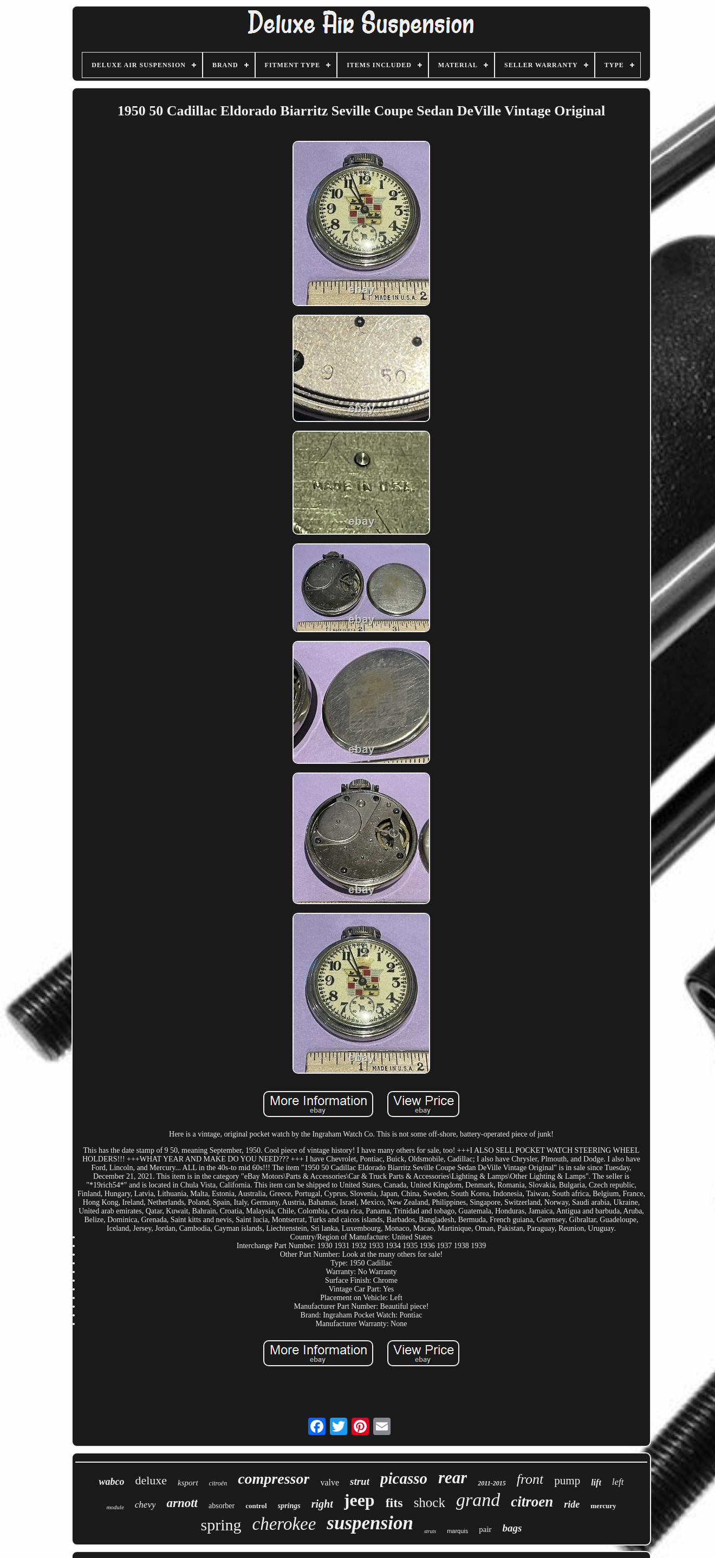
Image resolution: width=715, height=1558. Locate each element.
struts (430, 1531)
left (618, 1482)
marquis (457, 1531)
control (255, 1506)
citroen (532, 1502)
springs (289, 1506)
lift (596, 1482)
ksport (188, 1482)
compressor (273, 1478)
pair (485, 1529)
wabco (111, 1481)
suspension (370, 1523)
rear (452, 1477)
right (322, 1504)
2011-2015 (491, 1483)
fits (394, 1503)
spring (221, 1525)
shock (429, 1502)
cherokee (284, 1524)
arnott (182, 1503)
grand (478, 1500)
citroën (218, 1483)
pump (567, 1480)
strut (359, 1481)
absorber (222, 1506)
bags (512, 1528)
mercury (603, 1506)
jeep (359, 1500)
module (114, 1507)
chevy (145, 1504)
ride (572, 1504)
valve (329, 1482)
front (530, 1479)
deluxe (151, 1480)
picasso (403, 1478)
